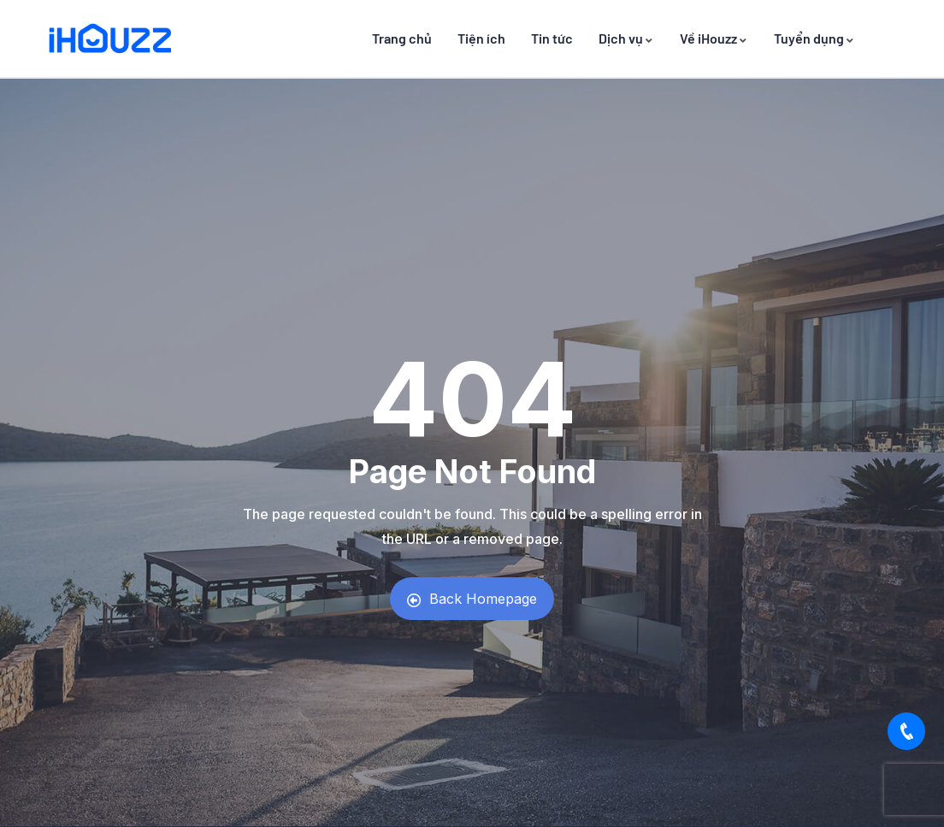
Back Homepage (472, 598)
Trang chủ (402, 38)
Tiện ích (481, 38)
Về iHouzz (714, 38)
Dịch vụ (626, 38)
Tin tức (552, 38)
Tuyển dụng (814, 38)
